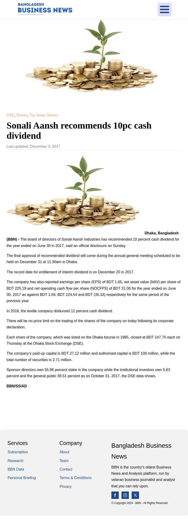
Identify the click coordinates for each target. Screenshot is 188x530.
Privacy (66, 486)
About (64, 452)
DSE (10, 115)
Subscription (18, 452)
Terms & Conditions (76, 478)
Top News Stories (43, 115)
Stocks (21, 115)
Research (15, 461)
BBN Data (16, 469)
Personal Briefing (22, 478)
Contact (66, 469)
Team (64, 461)
